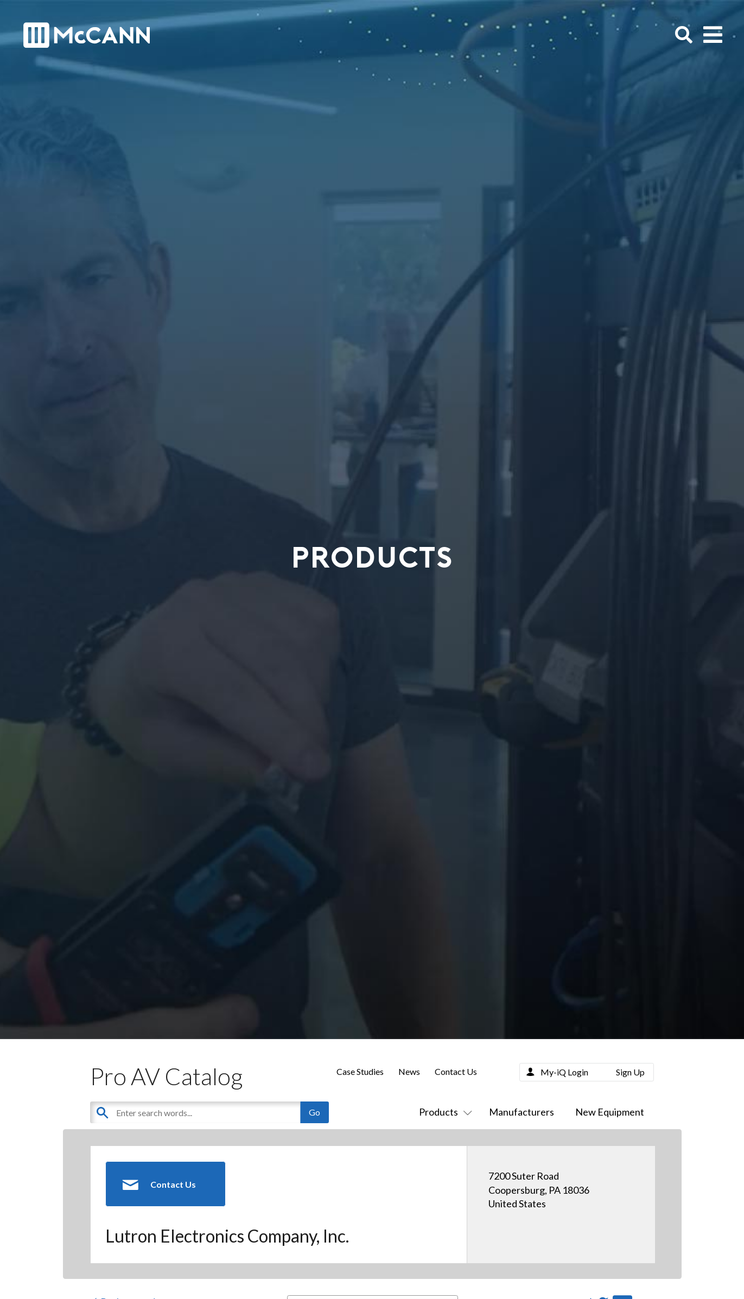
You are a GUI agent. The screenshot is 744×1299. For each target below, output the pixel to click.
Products (443, 1112)
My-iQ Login (564, 1072)
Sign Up (630, 1072)
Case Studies (360, 1071)
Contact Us (456, 1071)
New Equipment (609, 1112)
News (409, 1071)
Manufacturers (521, 1112)
